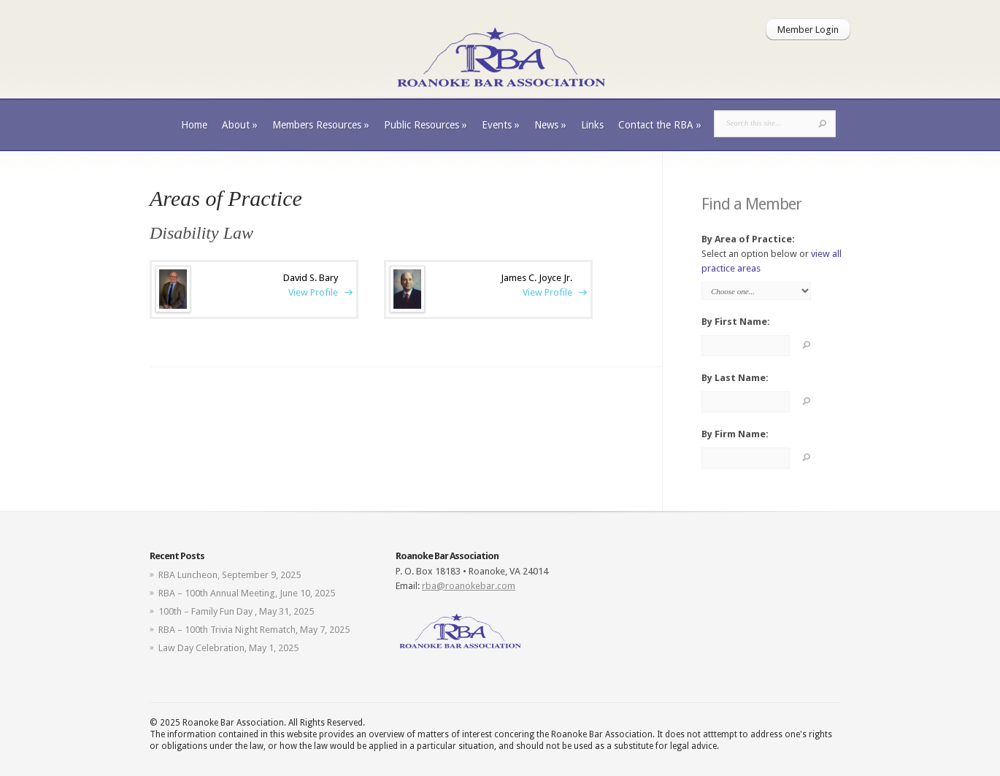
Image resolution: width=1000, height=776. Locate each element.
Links (592, 125)
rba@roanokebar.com (468, 585)
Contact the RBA (659, 125)
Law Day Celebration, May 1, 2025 (228, 647)
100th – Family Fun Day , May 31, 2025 (236, 611)
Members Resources (320, 125)
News (550, 125)
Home (194, 125)
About (240, 125)
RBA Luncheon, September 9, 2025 (229, 574)
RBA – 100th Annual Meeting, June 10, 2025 (246, 593)
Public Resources (425, 125)
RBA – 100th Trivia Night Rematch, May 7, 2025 (254, 629)
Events (501, 125)
